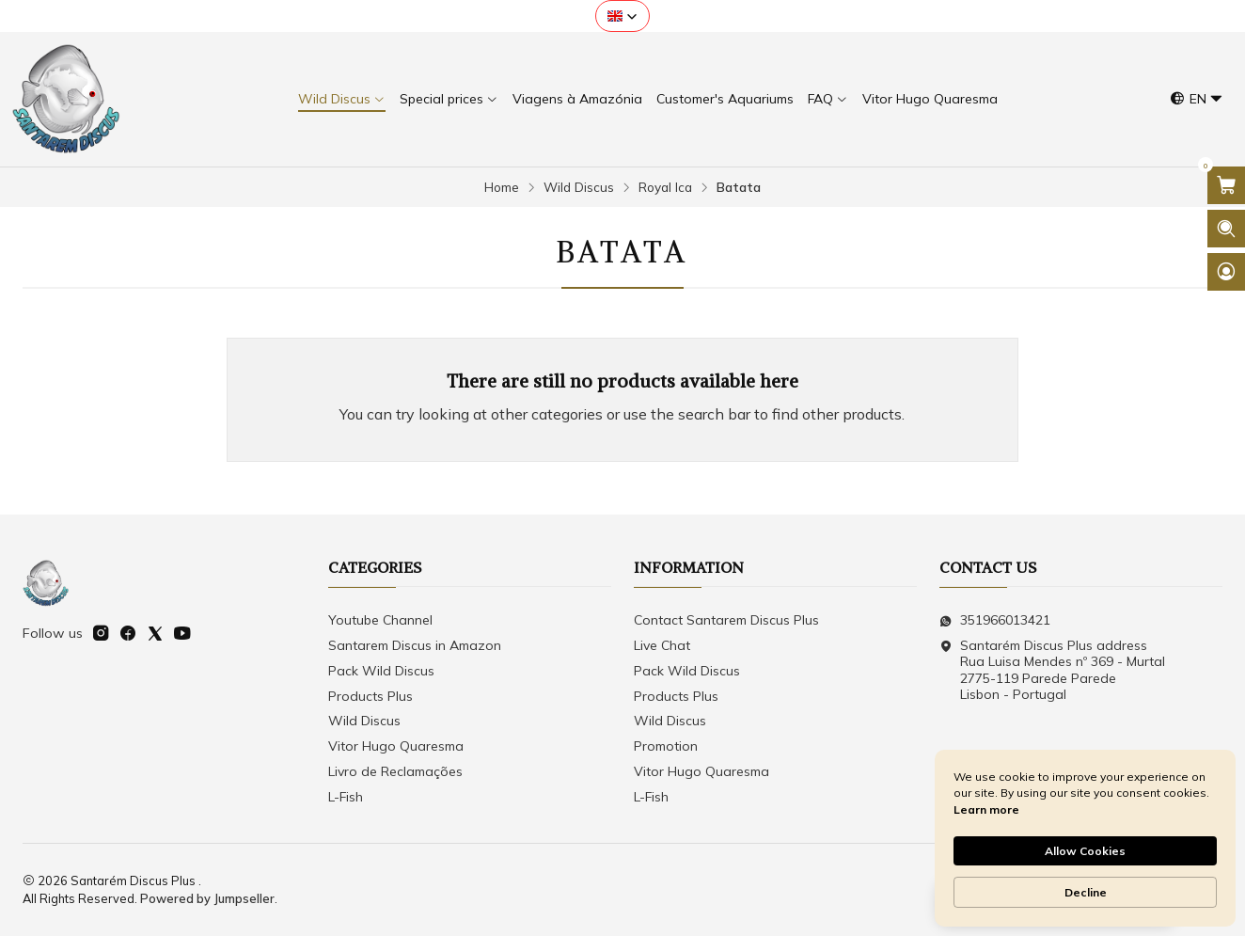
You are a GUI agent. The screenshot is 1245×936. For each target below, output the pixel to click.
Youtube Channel (380, 619)
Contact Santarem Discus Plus (726, 619)
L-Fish (345, 796)
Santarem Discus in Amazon (414, 645)
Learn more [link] (986, 809)
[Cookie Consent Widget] (1085, 838)
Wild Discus (579, 187)
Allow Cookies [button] (1085, 851)
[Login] (1226, 272)
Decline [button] (1085, 892)
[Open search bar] (1226, 228)
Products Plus (370, 696)
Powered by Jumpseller (207, 898)
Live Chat (662, 645)
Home (501, 187)
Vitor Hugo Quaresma (396, 746)
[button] (622, 16)
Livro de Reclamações (395, 771)
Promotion (666, 746)
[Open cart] (1226, 185)
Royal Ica (665, 187)
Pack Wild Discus (381, 670)
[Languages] (1196, 99)
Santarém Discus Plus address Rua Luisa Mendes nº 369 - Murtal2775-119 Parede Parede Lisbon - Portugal (1052, 670)
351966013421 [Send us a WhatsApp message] (994, 619)
